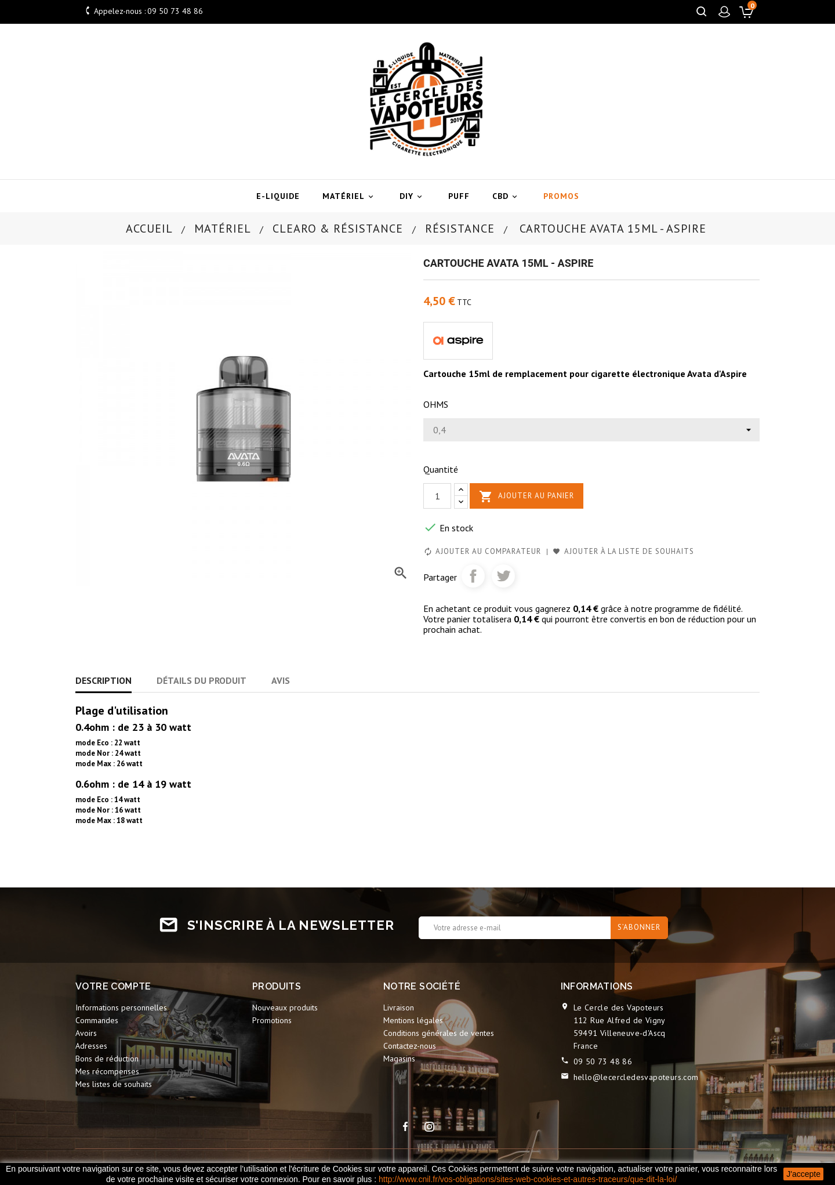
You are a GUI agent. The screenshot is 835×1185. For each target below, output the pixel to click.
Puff (459, 196)
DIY (413, 196)
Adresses (91, 1046)
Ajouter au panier (526, 496)
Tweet (503, 576)
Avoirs (86, 1033)
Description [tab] (103, 680)
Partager (473, 576)
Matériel (349, 196)
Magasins (399, 1058)
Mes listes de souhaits (113, 1084)
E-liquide (278, 196)
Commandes (96, 1020)
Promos (561, 196)
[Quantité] (437, 496)
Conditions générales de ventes (438, 1033)
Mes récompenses (107, 1071)
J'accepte (803, 1174)
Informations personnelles (121, 1007)
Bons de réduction (107, 1058)
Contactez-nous (409, 1046)
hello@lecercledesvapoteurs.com (636, 1077)
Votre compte (113, 986)
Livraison (398, 1007)
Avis (280, 680)
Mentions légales (413, 1020)
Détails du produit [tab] (201, 680)
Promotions (272, 1020)
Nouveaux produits (285, 1007)
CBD (506, 196)
